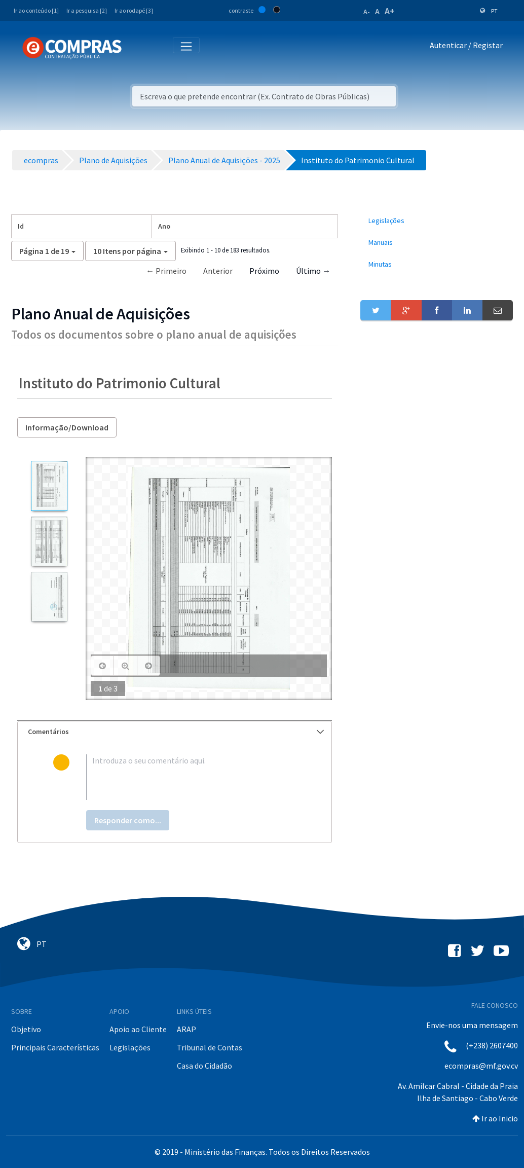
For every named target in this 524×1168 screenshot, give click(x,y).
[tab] (174, 731)
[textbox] (191, 777)
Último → (313, 271)
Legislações (130, 1047)
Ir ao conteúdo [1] (36, 10)
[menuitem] (436, 220)
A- (366, 11)
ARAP (186, 1029)
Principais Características (55, 1047)
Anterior (218, 271)
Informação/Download (66, 427)
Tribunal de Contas (209, 1047)
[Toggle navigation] (136, 47)
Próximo (264, 271)
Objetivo (26, 1029)
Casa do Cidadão (204, 1066)
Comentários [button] (176, 731)
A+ (390, 11)
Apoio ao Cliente (138, 1029)
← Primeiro (166, 271)
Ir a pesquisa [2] (86, 10)
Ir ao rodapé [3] (134, 10)
